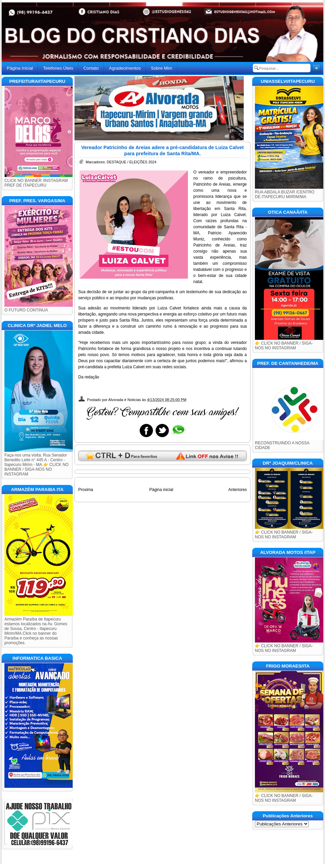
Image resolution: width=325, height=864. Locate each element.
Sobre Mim (161, 68)
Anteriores (237, 489)
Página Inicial (20, 68)
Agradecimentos (125, 68)
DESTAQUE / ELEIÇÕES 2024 (131, 162)
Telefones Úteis (58, 68)
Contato (91, 68)
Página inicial (161, 489)
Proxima (85, 489)
